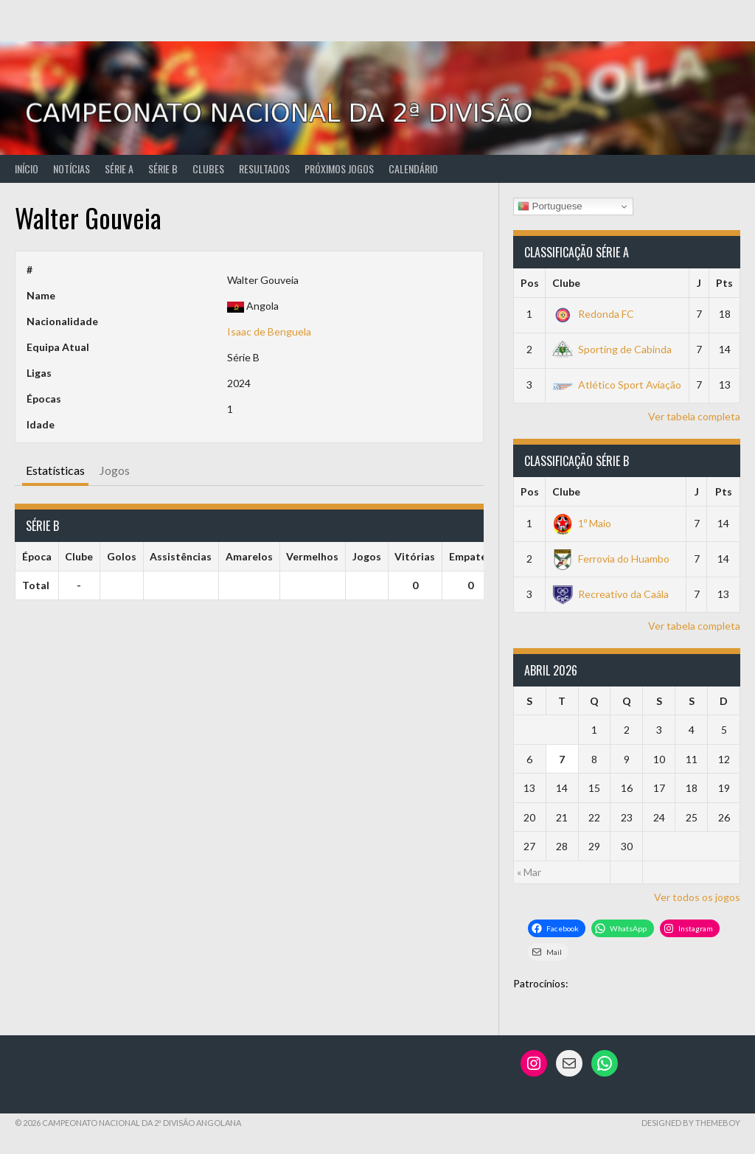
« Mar (529, 872)
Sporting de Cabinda (612, 349)
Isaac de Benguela (269, 331)
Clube (566, 283)
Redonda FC (593, 313)
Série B (163, 168)
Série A (119, 168)
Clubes (208, 168)
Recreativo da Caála (610, 594)
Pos (530, 283)
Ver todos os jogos (697, 897)
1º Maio (581, 523)
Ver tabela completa (694, 416)
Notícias (71, 168)
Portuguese (550, 206)
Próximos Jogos (339, 168)
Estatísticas (55, 470)
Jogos (115, 470)
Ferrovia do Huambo (610, 558)
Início (26, 168)
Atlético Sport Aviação (616, 384)
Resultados (264, 168)
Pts (724, 283)
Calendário (413, 168)
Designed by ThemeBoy (690, 1122)
